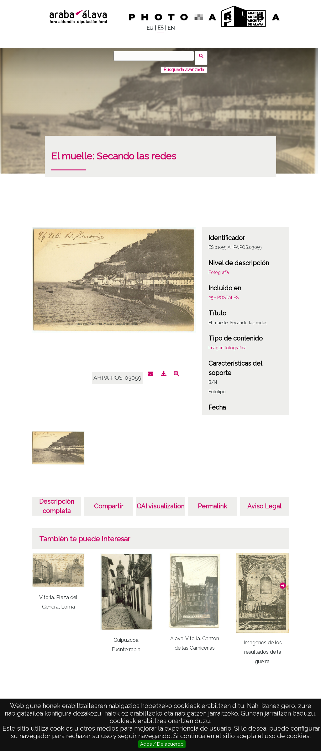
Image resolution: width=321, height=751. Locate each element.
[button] (283, 581)
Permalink (212, 502)
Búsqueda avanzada (184, 65)
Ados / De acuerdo (162, 744)
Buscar (203, 55)
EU (149, 28)
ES (160, 28)
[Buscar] (155, 56)
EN (171, 28)
